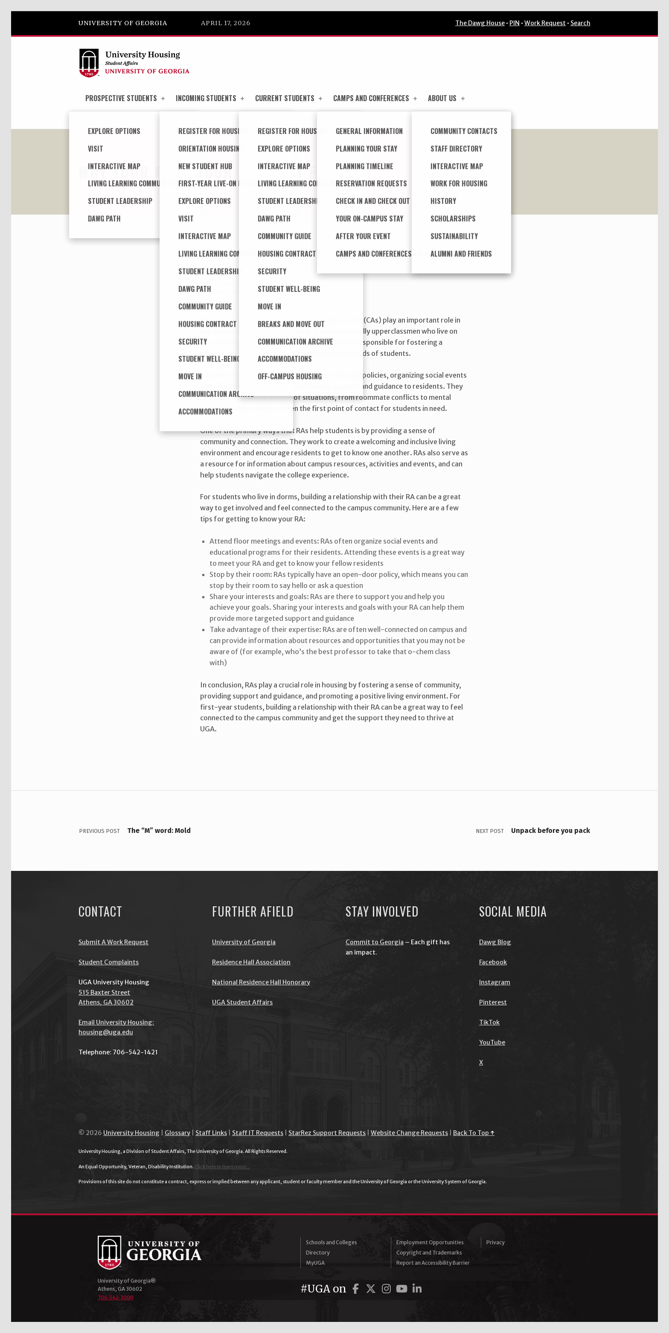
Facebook (493, 962)
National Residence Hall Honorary (261, 982)
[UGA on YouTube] (402, 1288)
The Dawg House (480, 23)
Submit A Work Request (113, 942)
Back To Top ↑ (473, 1133)
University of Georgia (123, 23)
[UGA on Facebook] (356, 1288)
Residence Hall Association (251, 962)
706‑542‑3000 (116, 1297)
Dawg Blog (495, 942)
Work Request (545, 23)
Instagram (494, 982)
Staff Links (211, 1133)
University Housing (131, 1133)
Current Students (289, 98)
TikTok (489, 1022)
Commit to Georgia (375, 942)
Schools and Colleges (331, 1242)
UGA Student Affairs (242, 1002)
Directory (318, 1252)
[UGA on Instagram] (387, 1288)
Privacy (495, 1242)
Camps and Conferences (376, 98)
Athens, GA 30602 (106, 1002)
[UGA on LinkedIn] (416, 1288)
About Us (447, 98)
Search (580, 23)
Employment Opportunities (430, 1242)
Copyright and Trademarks (429, 1252)
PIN (514, 23)
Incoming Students (211, 98)
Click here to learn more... (222, 1167)
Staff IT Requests (257, 1133)
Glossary (177, 1133)
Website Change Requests (409, 1133)
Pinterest (493, 1002)
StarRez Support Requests (327, 1133)
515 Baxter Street (104, 992)
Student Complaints (109, 962)
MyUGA (315, 1263)
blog (251, 283)
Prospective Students (125, 98)
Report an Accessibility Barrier (433, 1263)
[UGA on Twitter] (372, 1288)
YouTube (492, 1042)
